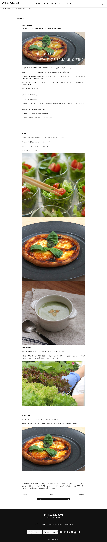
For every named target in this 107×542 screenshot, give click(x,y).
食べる (38, 4)
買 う (45, 4)
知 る (69, 4)
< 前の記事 (24, 494)
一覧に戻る (53, 494)
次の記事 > (82, 494)
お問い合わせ (69, 524)
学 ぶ (53, 4)
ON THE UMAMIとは (55, 524)
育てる (61, 4)
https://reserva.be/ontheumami (40, 113)
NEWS (6, 8)
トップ (2, 8)
